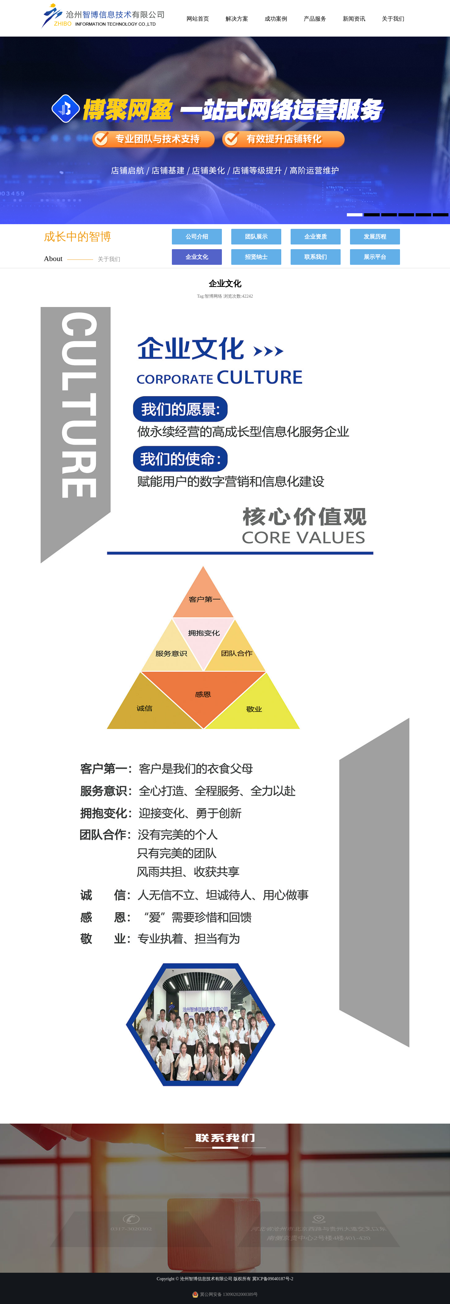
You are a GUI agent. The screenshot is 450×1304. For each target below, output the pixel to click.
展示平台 (375, 257)
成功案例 (276, 19)
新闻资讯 (354, 19)
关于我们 (393, 19)
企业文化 (197, 257)
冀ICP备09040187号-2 (272, 1278)
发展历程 (375, 237)
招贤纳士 (256, 257)
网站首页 (198, 19)
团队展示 (256, 237)
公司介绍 (197, 237)
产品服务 (315, 19)
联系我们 (315, 257)
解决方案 (237, 19)
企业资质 (315, 237)
